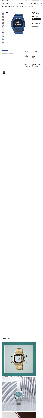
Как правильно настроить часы (5, 411)
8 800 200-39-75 (3, 0)
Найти (41, 6)
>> (3, 60)
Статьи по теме (6, 338)
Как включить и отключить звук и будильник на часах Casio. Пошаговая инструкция (12, 376)
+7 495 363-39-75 (8, 0)
